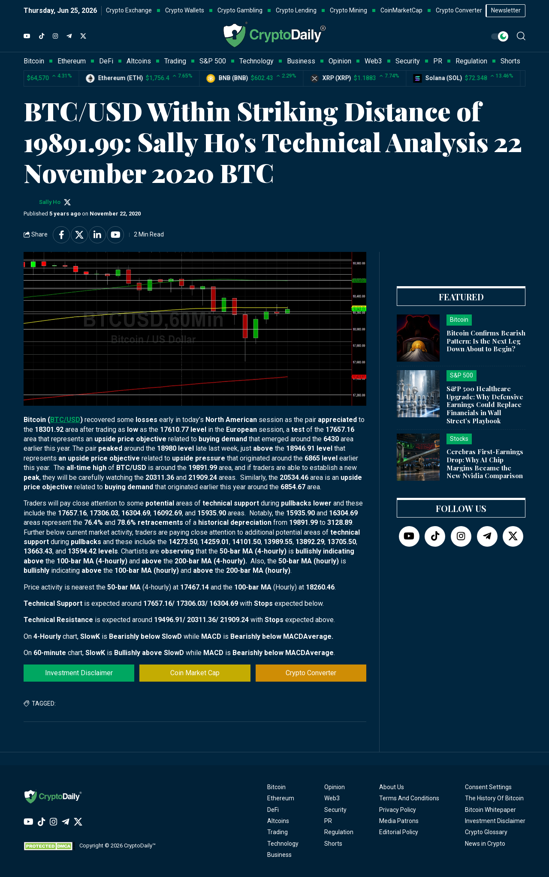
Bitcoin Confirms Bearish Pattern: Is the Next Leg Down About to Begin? (485, 341)
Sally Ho (49, 202)
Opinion (334, 787)
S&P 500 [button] (212, 61)
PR (328, 820)
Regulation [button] (471, 61)
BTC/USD (65, 420)
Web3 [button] (373, 61)
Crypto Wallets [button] (184, 10)
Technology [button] (256, 61)
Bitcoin (276, 787)
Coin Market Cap (195, 673)
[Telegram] (69, 36)
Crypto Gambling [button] (239, 10)
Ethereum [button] (71, 61)
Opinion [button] (340, 61)
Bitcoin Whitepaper (490, 809)
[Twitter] (83, 36)
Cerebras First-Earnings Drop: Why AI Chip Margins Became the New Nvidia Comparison (484, 463)
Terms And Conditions (409, 798)
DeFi (273, 809)
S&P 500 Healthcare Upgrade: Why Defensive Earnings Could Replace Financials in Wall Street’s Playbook (484, 404)
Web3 (332, 798)
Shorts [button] (510, 61)
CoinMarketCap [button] (401, 10)
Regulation (338, 832)
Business (279, 854)
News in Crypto (485, 843)
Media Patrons (399, 820)
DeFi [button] (106, 61)
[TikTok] (41, 36)
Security (335, 809)
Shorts (333, 843)
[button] (521, 36)
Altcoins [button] (139, 61)
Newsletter (506, 10)
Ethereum (280, 798)
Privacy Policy (397, 809)
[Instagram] (55, 36)
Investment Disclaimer (79, 673)
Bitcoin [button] (34, 61)
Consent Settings (488, 787)
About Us (391, 787)
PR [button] (437, 61)
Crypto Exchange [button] (129, 10)
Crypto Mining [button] (348, 10)
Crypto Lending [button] (296, 10)
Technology (283, 843)
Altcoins (278, 820)
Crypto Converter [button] (459, 10)
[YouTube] (27, 36)
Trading (277, 832)
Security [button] (407, 61)
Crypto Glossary (486, 832)
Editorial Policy (398, 832)
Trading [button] (175, 61)
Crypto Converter (311, 673)
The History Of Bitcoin (494, 798)
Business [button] (301, 61)
